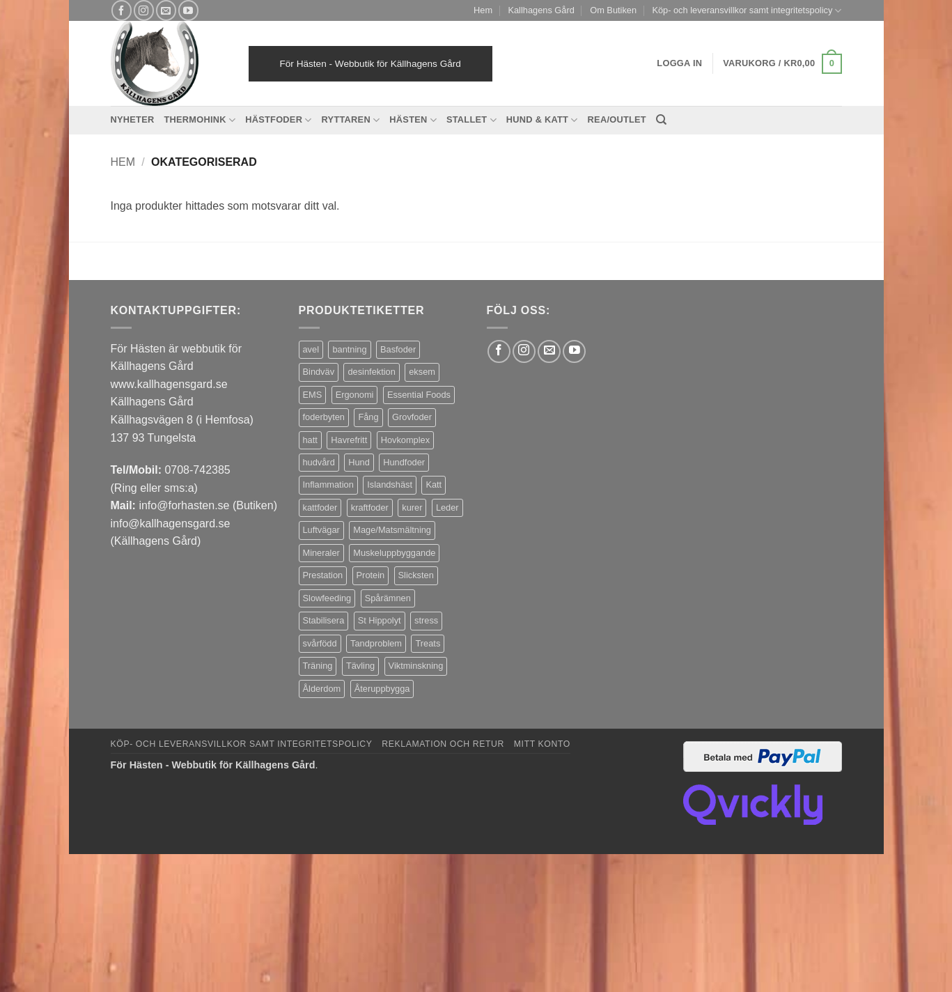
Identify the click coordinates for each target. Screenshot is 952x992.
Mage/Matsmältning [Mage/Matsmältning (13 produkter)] (392, 530)
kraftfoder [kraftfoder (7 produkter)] (370, 507)
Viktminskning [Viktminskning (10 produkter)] (416, 665)
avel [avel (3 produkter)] (311, 349)
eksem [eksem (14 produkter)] (422, 371)
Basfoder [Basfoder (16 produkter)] (398, 349)
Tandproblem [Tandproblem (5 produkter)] (376, 643)
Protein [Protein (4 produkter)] (371, 575)
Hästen (413, 120)
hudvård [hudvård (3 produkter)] (319, 462)
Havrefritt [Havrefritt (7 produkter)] (349, 440)
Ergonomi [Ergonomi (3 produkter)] (355, 394)
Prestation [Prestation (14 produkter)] (323, 575)
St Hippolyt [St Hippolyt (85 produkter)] (379, 620)
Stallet (471, 120)
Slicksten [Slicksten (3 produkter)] (416, 575)
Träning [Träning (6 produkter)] (318, 665)
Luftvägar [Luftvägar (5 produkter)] (321, 530)
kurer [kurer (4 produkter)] (412, 507)
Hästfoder (278, 120)
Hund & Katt (542, 120)
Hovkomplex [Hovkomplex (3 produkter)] (405, 440)
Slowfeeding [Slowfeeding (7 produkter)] (327, 598)
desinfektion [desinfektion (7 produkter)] (371, 371)
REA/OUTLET (617, 119)
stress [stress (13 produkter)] (426, 620)
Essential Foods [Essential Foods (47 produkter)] (419, 394)
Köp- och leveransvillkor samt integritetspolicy (746, 10)
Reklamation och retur (443, 744)
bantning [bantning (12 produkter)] (349, 349)
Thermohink (199, 120)
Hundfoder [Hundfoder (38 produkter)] (404, 462)
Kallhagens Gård (541, 10)
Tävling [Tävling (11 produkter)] (360, 665)
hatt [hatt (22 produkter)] (310, 440)
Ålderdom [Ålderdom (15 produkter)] (322, 688)
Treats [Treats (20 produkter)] (427, 643)
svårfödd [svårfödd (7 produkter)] (320, 643)
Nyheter (133, 119)
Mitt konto (542, 744)
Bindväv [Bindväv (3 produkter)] (319, 371)
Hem (483, 10)
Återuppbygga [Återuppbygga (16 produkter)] (382, 688)
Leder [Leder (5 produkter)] (447, 507)
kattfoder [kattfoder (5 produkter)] (320, 507)
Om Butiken (613, 10)
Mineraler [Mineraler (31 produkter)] (321, 553)
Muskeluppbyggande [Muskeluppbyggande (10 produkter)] (394, 553)
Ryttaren (351, 120)
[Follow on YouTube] (188, 10)
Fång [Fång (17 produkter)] (368, 417)
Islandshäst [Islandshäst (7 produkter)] (389, 484)
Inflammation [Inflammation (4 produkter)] (328, 484)
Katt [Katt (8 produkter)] (434, 484)
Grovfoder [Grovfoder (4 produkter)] (412, 417)
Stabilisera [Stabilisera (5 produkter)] (324, 620)
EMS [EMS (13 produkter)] (312, 394)
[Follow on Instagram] (144, 10)
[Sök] (661, 120)
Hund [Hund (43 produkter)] (359, 462)
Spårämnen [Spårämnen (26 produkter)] (388, 598)
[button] (782, 64)
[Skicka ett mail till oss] (166, 10)
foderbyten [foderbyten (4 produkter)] (324, 417)
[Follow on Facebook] (121, 10)
